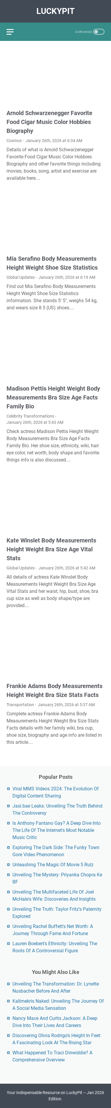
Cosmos (14, 140)
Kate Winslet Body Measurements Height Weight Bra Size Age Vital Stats (51, 549)
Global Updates (21, 277)
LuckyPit (55, 11)
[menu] (14, 32)
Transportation (20, 704)
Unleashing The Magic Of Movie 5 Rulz (53, 864)
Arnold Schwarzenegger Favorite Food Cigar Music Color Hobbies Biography (49, 121)
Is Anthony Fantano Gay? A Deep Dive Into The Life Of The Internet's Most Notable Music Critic (56, 830)
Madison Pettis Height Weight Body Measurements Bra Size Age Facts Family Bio (53, 397)
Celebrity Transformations (30, 416)
